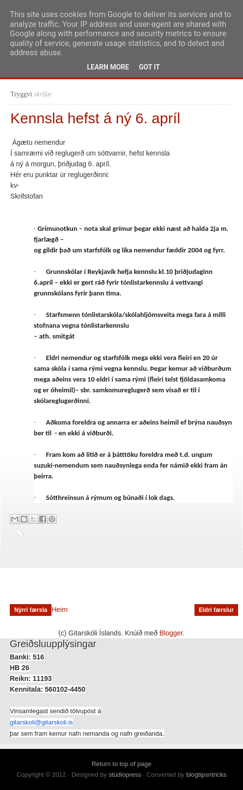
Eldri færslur (216, 610)
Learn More (108, 67)
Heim (59, 609)
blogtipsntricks (206, 774)
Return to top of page (121, 763)
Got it (149, 67)
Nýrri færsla (30, 610)
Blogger (171, 633)
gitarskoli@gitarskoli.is (41, 722)
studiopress (125, 774)
